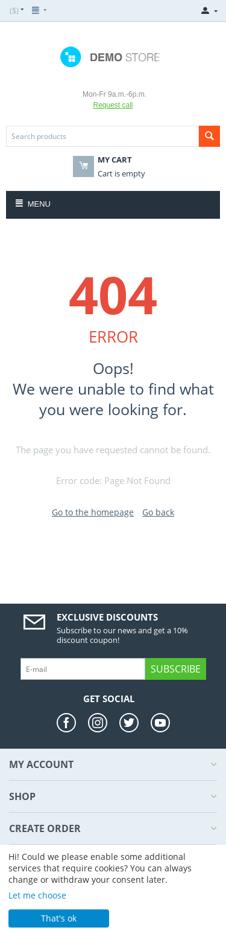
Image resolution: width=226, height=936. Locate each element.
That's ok (59, 918)
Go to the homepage (93, 512)
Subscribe (176, 669)
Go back (158, 512)
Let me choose (37, 895)
